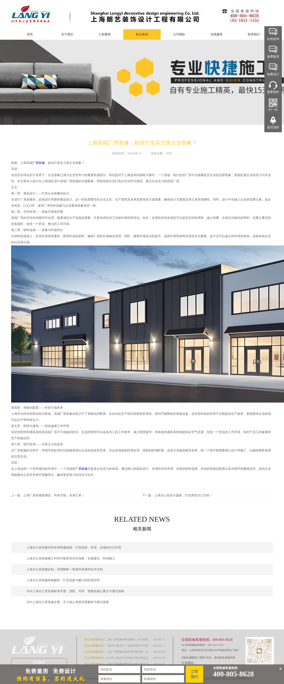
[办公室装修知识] (94, 639)
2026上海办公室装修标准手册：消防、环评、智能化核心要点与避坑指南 (75, 591)
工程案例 (104, 34)
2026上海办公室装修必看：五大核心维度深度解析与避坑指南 (67, 602)
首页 (30, 34)
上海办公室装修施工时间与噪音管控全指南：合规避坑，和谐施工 (70, 558)
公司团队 (179, 34)
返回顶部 (273, 127)
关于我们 (67, 34)
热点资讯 (142, 34)
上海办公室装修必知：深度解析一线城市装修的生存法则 (64, 569)
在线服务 (216, 34)
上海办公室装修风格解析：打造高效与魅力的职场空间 (63, 580)
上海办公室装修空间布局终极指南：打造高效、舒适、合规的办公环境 (73, 547)
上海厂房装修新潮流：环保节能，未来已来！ (53, 495)
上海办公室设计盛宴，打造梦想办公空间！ (183, 495)
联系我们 (254, 34)
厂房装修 (39, 163)
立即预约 (194, 674)
